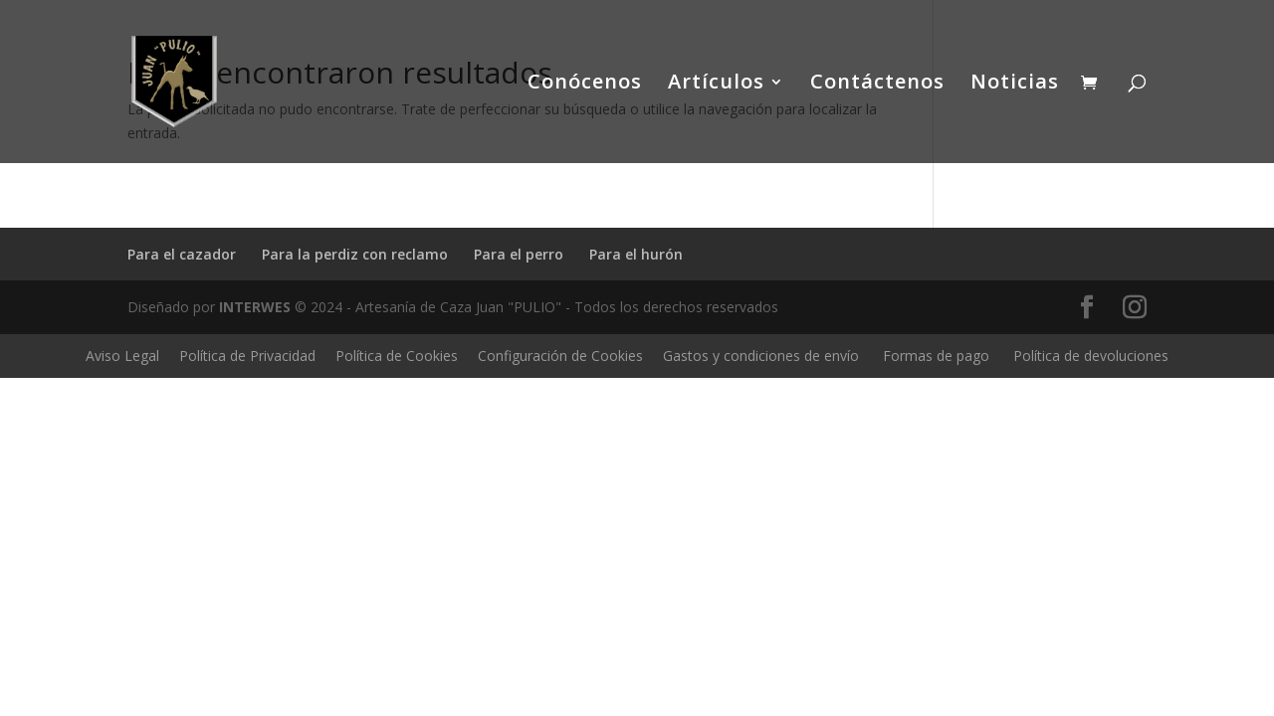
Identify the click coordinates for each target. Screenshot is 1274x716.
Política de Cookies (396, 355)
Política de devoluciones (1090, 355)
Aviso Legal (122, 355)
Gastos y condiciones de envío (761, 355)
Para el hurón (636, 254)
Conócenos (585, 84)
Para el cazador (181, 254)
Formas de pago (936, 355)
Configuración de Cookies (560, 355)
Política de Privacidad (247, 355)
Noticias (1014, 84)
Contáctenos (877, 84)
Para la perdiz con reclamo (355, 254)
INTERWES (255, 306)
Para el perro (518, 254)
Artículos (716, 84)
